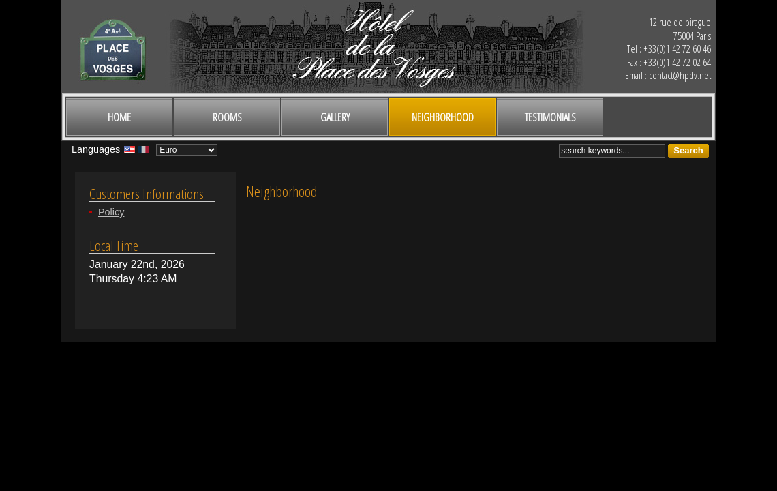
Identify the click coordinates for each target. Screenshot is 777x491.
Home (119, 117)
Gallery (335, 117)
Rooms (227, 117)
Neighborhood (443, 117)
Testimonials (550, 117)
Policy (111, 212)
